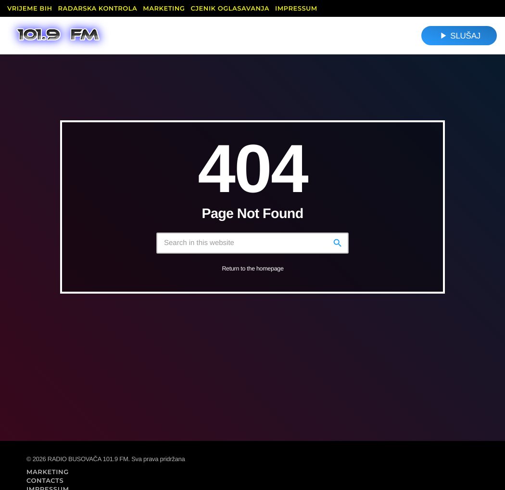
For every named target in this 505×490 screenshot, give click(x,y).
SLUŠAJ (459, 35)
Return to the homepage (252, 268)
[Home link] (58, 35)
